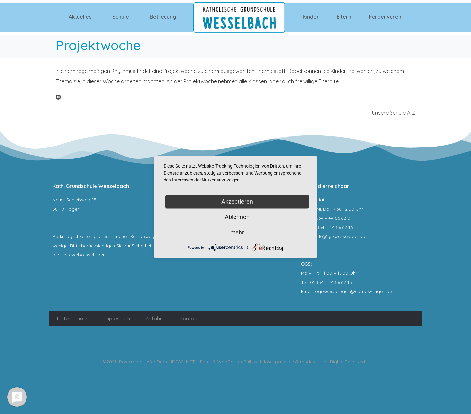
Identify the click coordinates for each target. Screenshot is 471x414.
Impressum (116, 318)
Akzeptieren (237, 201)
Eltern (344, 16)
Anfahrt (155, 318)
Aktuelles (80, 16)
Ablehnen (237, 217)
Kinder (311, 16)
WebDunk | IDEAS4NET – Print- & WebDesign (194, 362)
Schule (121, 16)
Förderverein (386, 16)
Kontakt (189, 318)
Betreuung (163, 16)
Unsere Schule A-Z (393, 113)
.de (388, 291)
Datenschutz (72, 318)
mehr (237, 232)
